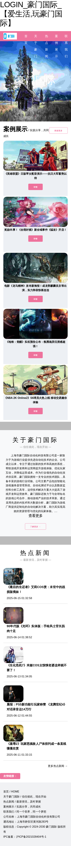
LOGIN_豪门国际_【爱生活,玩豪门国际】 (31, 13)
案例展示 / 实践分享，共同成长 (22, 806)
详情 (35, 187)
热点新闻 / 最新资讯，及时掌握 (22, 801)
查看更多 (35, 516)
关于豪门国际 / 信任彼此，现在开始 (24, 796)
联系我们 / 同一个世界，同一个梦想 (24, 811)
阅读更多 (58, 131)
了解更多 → (35, 527)
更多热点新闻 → (58, 766)
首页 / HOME (11, 791)
